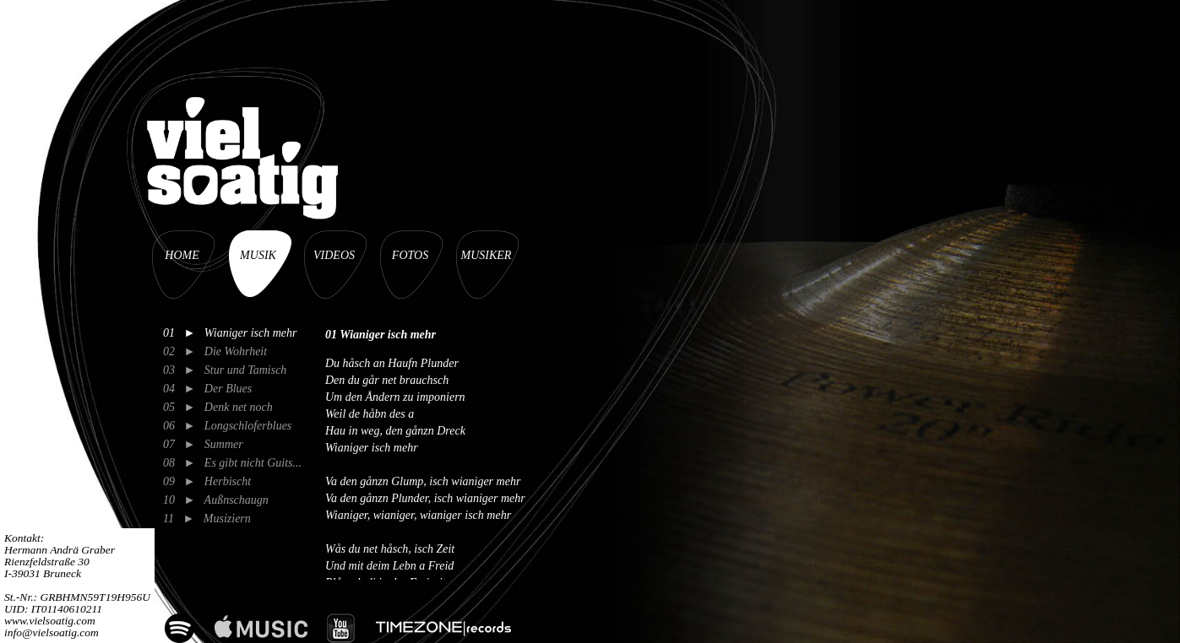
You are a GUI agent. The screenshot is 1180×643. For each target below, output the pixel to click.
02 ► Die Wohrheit (215, 351)
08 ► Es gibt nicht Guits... (232, 463)
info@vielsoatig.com (51, 632)
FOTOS (410, 255)
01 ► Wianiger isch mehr (230, 333)
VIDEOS (334, 255)
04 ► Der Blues (207, 388)
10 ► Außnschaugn (216, 500)
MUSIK (258, 255)
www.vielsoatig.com (49, 620)
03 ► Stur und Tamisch (224, 370)
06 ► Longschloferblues (227, 425)
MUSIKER (486, 255)
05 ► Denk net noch (218, 407)
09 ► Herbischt (207, 481)
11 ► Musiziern (207, 518)
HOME (181, 255)
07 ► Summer (203, 444)
